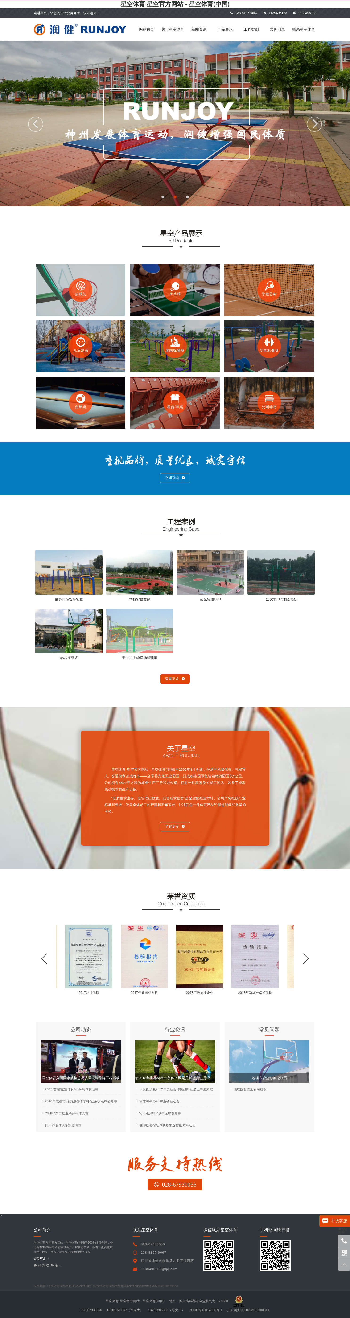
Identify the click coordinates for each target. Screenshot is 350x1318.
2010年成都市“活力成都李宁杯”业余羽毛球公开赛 (81, 1101)
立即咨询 (175, 478)
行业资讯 (175, 1030)
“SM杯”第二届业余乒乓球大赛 (66, 1113)
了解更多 (175, 826)
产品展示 (225, 29)
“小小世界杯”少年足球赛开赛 (160, 1113)
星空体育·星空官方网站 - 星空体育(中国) (175, 4)
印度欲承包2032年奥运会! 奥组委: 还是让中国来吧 (176, 1089)
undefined (174, 1286)
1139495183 (275, 13)
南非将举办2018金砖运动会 (159, 1101)
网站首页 (146, 29)
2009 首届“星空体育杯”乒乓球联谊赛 (71, 1089)
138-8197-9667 (244, 13)
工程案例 (251, 29)
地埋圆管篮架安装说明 (250, 1089)
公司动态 (80, 1030)
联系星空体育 (303, 29)
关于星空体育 (172, 29)
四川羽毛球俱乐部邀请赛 (63, 1125)
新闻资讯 (198, 29)
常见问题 (277, 29)
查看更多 (175, 679)
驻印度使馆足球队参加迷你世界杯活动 (167, 1125)
